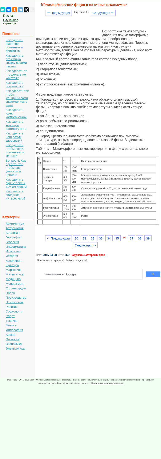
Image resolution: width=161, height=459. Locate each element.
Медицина (13, 279)
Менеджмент (15, 283)
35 (117, 238)
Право (10, 293)
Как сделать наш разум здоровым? (14, 137)
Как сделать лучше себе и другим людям (16, 183)
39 (148, 238)
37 (131, 238)
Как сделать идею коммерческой (16, 113)
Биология (12, 232)
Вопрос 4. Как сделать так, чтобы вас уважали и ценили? (16, 168)
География (13, 237)
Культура (12, 265)
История (12, 256)
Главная (8, 15)
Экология (12, 339)
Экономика (14, 344)
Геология (12, 242)
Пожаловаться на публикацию (107, 383)
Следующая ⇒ (103, 13)
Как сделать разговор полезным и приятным (14, 45)
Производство (16, 297)
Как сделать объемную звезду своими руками (16, 61)
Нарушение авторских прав (88, 255)
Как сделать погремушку (14, 84)
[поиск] (93, 274)
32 (92, 238)
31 (84, 238)
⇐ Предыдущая (58, 13)
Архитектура (15, 223)
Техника (11, 320)
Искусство (13, 251)
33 (101, 238)
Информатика (16, 246)
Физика (11, 325)
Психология (14, 302)
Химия (10, 334)
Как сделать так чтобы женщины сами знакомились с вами (17, 98)
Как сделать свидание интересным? (15, 194)
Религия (11, 307)
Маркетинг (13, 269)
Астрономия (15, 228)
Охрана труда (16, 288)
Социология (14, 311)
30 (76, 238)
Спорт (10, 316)
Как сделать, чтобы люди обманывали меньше (15, 150)
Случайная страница (10, 21)
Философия (14, 330)
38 (140, 238)
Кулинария (13, 260)
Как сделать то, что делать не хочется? (17, 74)
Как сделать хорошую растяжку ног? (16, 125)
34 (109, 238)
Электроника (15, 348)
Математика (15, 274)
